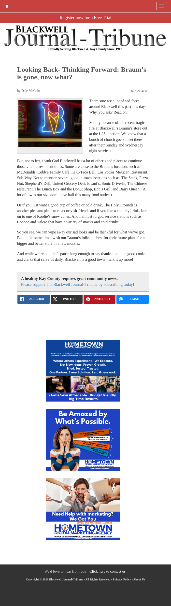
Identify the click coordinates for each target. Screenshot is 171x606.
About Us (139, 579)
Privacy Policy (122, 579)
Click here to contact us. (108, 571)
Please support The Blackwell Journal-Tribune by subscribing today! (77, 284)
